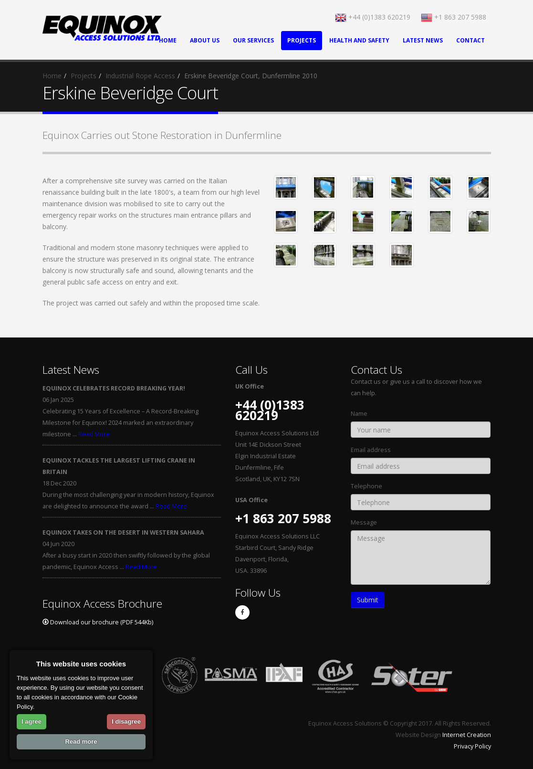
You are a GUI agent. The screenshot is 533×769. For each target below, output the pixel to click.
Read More (94, 434)
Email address (371, 450)
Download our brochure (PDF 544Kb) (97, 622)
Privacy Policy (472, 746)
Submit (367, 599)
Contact (470, 40)
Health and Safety (359, 40)
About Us (204, 40)
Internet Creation (466, 735)
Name (359, 414)
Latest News (423, 40)
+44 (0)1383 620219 (372, 16)
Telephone (366, 486)
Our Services (253, 40)
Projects (301, 40)
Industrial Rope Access (140, 75)
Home (52, 75)
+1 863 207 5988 (453, 16)
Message (364, 522)
